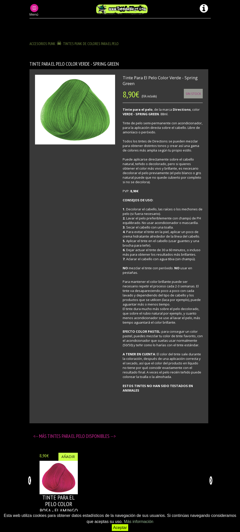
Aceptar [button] (120, 527)
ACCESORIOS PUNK (42, 43)
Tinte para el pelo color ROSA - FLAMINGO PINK (59, 507)
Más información (138, 521)
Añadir (68, 456)
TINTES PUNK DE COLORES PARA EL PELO (91, 43)
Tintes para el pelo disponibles (79, 436)
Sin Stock (193, 94)
